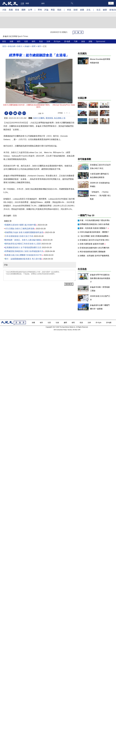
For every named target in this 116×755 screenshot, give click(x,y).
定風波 (80, 123)
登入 (111, 3)
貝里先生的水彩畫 (94, 115)
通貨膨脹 (49, 118)
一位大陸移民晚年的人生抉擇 (87, 107)
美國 (11, 9)
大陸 (4, 9)
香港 (17, 9)
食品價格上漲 (59, 118)
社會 (57, 322)
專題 (53, 9)
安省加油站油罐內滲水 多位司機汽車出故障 (97, 248)
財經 (76, 9)
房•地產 (67, 41)
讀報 (91, 41)
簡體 (27, 3)
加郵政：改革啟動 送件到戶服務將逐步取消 (97, 256)
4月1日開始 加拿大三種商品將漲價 (19, 229)
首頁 (4, 41)
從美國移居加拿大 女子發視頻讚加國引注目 (23, 247)
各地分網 (11, 46)
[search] (57, 3)
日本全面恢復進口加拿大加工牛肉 (19, 236)
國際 (24, 9)
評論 (46, 9)
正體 (22, 3)
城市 (19, 41)
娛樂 (82, 9)
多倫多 (27, 46)
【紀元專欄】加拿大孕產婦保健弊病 (94, 236)
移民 (34, 41)
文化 (88, 9)
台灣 (30, 9)
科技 (69, 9)
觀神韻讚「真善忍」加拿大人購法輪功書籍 (23, 240)
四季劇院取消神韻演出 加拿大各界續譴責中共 (24, 251)
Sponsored (101, 41)
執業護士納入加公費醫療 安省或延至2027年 (23, 255)
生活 (98, 9)
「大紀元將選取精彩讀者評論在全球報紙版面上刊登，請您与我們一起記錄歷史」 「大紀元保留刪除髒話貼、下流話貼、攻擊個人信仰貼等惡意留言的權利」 (39, 275)
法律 (49, 41)
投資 (41, 41)
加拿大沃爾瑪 (39, 118)
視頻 (59, 9)
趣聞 (65, 322)
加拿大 (19, 46)
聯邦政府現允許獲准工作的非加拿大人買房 (23, 244)
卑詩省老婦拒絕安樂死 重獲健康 (92, 252)
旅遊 (83, 41)
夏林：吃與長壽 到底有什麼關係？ (94, 228)
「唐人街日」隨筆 (83, 115)
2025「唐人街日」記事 (96, 107)
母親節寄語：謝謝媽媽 (107, 115)
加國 (12, 41)
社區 (26, 41)
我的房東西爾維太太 (106, 123)
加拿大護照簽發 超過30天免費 (92, 244)
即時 (40, 9)
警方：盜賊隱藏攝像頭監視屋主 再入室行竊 (23, 259)
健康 (105, 9)
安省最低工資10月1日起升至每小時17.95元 (97, 240)
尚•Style (57, 41)
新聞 (33, 46)
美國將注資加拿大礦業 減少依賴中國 (20, 225)
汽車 (76, 41)
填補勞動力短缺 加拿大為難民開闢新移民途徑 (24, 232)
